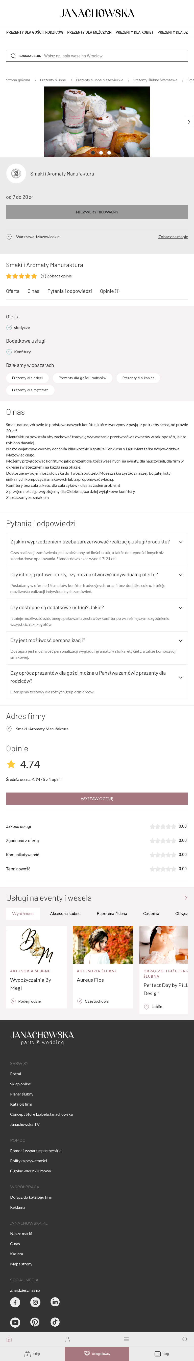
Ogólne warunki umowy (30, 1170)
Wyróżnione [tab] (23, 913)
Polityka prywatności (28, 1160)
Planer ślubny (21, 1093)
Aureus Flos (90, 980)
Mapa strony (21, 1263)
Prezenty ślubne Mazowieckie (100, 80)
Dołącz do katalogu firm (31, 1197)
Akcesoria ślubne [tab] (65, 913)
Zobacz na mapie (173, 236)
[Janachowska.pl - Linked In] (56, 1302)
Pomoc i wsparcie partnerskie (35, 1150)
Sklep (32, 1354)
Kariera (16, 1253)
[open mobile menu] (126, 1339)
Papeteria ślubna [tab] (112, 913)
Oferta (12, 291)
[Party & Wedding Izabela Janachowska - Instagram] (35, 1302)
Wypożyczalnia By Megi (30, 984)
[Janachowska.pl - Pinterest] (35, 1323)
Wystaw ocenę (97, 798)
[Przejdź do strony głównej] (186, 897)
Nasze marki (21, 1233)
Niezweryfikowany (97, 211)
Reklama (17, 1207)
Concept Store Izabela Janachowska (41, 1114)
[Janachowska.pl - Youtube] (15, 1323)
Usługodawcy (97, 1354)
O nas (33, 291)
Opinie (109, 291)
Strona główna (18, 80)
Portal (15, 1073)
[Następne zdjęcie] (189, 122)
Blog (162, 1354)
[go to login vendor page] (68, 1339)
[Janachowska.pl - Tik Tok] (56, 1323)
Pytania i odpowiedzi (69, 291)
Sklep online (20, 1083)
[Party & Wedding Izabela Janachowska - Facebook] (15, 1302)
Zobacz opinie (56, 275)
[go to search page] (185, 1339)
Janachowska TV (25, 1124)
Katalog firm (21, 1104)
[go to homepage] (9, 1339)
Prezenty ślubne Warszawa (155, 80)
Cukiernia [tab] (151, 913)
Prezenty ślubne (53, 80)
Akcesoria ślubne (30, 971)
